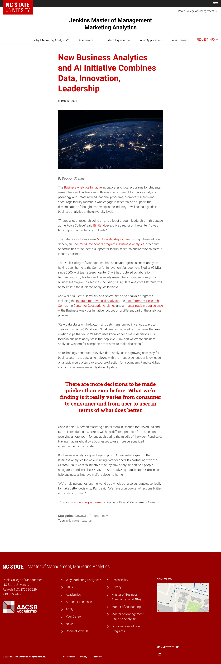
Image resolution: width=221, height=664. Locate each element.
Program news (99, 515)
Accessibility (120, 580)
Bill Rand (99, 225)
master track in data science (144, 305)
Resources (97, 657)
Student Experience (117, 40)
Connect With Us (77, 631)
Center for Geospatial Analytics (94, 305)
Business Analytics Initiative (83, 187)
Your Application (151, 40)
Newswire (81, 515)
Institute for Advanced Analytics (97, 301)
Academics (86, 40)
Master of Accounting (126, 607)
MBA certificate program (113, 239)
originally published (90, 502)
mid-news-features (79, 520)
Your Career (180, 40)
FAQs (69, 587)
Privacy (117, 587)
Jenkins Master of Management (110, 24)
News (70, 624)
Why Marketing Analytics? (51, 40)
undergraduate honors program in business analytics (108, 244)
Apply (69, 609)
